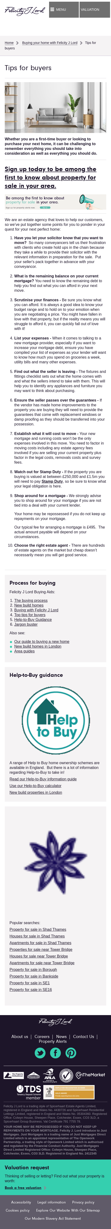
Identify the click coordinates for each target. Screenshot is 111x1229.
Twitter (40, 1053)
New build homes (29, 605)
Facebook (55, 1053)
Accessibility (21, 1202)
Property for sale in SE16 (31, 990)
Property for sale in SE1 (30, 983)
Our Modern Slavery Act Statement (53, 1219)
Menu (61, 9)
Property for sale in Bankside (34, 976)
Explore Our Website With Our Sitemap (68, 1211)
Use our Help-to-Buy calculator (35, 786)
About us (19, 1037)
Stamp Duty (52, 481)
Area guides (24, 651)
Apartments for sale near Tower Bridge (42, 963)
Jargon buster (26, 624)
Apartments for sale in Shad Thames (40, 943)
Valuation (90, 9)
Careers (42, 1037)
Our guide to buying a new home (41, 642)
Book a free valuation (23, 1188)
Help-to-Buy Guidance (33, 620)
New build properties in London (36, 792)
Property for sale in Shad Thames (38, 929)
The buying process (31, 601)
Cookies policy (18, 1211)
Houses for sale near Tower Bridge (39, 956)
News (61, 1037)
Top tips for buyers (29, 615)
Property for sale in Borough (33, 970)
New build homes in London (37, 646)
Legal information (51, 1202)
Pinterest (71, 1053)
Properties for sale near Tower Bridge (41, 950)
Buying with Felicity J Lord (36, 610)
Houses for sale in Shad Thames (37, 936)
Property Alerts (53, 1041)
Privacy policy (83, 1202)
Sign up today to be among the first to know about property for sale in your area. (50, 178)
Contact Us (83, 1037)
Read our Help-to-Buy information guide (43, 779)
